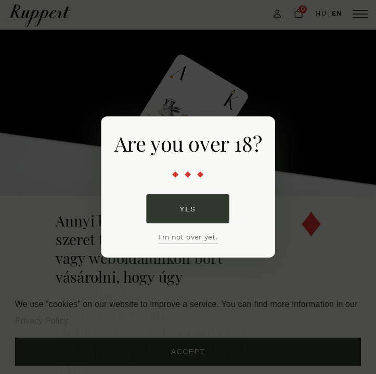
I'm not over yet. (187, 237)
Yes (188, 209)
